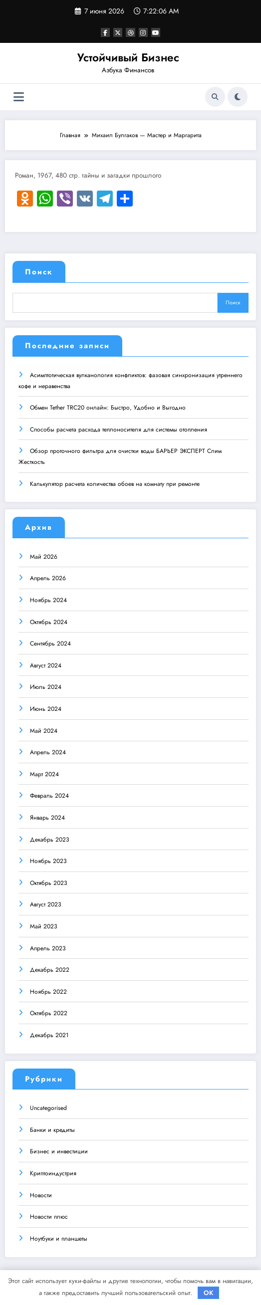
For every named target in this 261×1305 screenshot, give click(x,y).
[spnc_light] (238, 97)
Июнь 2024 (45, 708)
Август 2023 (45, 903)
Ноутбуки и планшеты (58, 1238)
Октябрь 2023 (48, 882)
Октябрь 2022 (48, 1012)
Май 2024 (43, 730)
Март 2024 (44, 773)
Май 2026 (43, 556)
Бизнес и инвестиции (59, 1150)
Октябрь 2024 (48, 621)
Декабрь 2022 (49, 969)
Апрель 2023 (48, 947)
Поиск (39, 271)
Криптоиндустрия (53, 1172)
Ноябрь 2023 (48, 860)
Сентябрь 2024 (50, 643)
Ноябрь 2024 (48, 599)
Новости (41, 1194)
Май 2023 (43, 925)
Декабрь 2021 (49, 1034)
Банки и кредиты (52, 1129)
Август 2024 (45, 664)
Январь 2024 (47, 817)
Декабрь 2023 (49, 839)
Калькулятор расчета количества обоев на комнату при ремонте (115, 483)
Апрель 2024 (48, 751)
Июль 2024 (45, 686)
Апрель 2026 (48, 577)
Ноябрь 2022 (48, 991)
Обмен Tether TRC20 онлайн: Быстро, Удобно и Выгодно (108, 407)
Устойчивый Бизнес (128, 57)
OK (209, 1293)
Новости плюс (49, 1216)
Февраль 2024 (49, 795)
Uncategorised (48, 1107)
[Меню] (18, 97)
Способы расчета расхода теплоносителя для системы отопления (118, 429)
